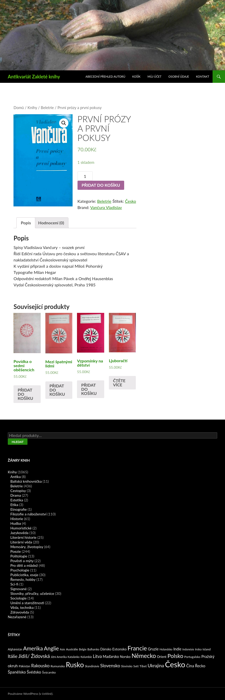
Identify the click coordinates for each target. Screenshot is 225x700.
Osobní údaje (178, 76)
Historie (16, 518)
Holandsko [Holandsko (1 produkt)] (166, 649)
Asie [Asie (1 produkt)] (62, 649)
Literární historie (23, 537)
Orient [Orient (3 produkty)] (161, 657)
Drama (15, 495)
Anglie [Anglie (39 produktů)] (51, 648)
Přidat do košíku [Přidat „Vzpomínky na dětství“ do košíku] (89, 389)
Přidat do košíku (101, 185)
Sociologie (18, 598)
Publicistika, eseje (24, 575)
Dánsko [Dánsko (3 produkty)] (105, 649)
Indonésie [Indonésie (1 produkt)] (188, 649)
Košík (136, 76)
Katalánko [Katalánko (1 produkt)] (74, 656)
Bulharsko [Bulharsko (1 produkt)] (93, 649)
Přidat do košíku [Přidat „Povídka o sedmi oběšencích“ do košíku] (25, 394)
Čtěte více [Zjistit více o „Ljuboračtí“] (119, 382)
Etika (14, 504)
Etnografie (18, 509)
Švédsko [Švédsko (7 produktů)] (34, 672)
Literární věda (21, 542)
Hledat (18, 442)
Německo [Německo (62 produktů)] (143, 655)
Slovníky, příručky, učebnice (32, 593)
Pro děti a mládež (24, 565)
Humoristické (21, 528)
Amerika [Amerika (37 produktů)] (33, 648)
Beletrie (47, 107)
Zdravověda (19, 612)
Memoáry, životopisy (26, 546)
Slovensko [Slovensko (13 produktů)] (110, 665)
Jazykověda (19, 532)
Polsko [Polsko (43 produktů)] (175, 655)
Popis (26, 222)
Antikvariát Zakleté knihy (34, 76)
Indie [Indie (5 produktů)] (177, 649)
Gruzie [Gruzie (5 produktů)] (153, 649)
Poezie (15, 551)
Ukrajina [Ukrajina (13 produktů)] (155, 665)
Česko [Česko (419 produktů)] (175, 664)
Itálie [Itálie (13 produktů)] (12, 656)
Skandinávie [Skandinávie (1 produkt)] (92, 666)
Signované (18, 589)
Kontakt (202, 76)
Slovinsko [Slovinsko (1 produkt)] (126, 666)
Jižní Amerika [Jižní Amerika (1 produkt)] (59, 656)
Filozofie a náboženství (28, 514)
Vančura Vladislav (106, 207)
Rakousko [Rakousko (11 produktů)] (40, 665)
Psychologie (19, 570)
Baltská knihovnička (26, 481)
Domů (18, 107)
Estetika (16, 500)
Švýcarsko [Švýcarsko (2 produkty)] (49, 672)
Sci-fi (14, 584)
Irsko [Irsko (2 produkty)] (198, 649)
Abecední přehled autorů (105, 76)
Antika (15, 476)
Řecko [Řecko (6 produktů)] (200, 665)
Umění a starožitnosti (27, 603)
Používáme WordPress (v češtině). (30, 694)
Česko (130, 201)
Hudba (15, 523)
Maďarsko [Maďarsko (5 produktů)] (111, 656)
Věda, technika (22, 607)
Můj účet (154, 76)
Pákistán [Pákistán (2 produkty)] (24, 666)
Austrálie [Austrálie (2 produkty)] (72, 649)
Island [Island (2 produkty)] (207, 649)
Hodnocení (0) (51, 222)
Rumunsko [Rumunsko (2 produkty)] (58, 666)
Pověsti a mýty (21, 560)
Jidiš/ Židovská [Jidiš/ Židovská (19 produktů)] (34, 656)
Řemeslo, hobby (23, 579)
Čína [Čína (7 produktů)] (190, 665)
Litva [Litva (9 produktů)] (97, 656)
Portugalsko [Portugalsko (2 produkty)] (192, 657)
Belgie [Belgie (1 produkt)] (83, 649)
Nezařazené (17, 617)
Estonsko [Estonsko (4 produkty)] (119, 649)
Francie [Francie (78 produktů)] (137, 648)
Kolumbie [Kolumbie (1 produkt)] (86, 656)
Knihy (32, 107)
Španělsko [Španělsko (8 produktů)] (17, 671)
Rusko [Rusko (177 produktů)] (75, 665)
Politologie (18, 556)
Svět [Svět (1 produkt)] (135, 666)
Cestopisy (18, 490)
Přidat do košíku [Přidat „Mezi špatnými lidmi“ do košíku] (57, 389)
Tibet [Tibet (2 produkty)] (143, 666)
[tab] (25, 222)
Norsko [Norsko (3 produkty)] (125, 657)
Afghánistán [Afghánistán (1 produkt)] (15, 649)
